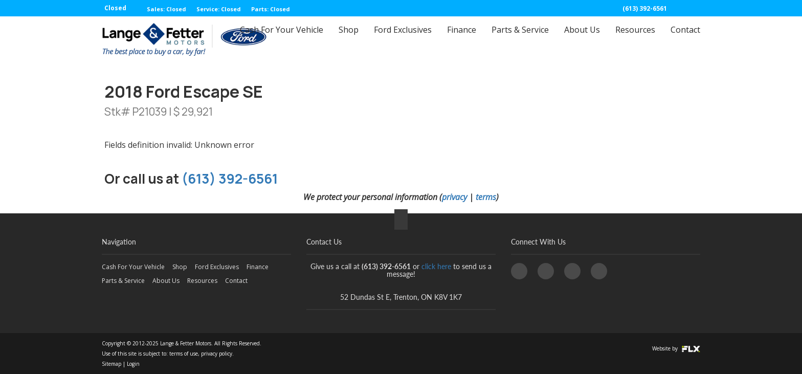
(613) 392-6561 (644, 8)
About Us (582, 39)
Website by (676, 348)
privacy (454, 197)
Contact (685, 39)
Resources (635, 39)
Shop (349, 39)
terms (486, 197)
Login (133, 363)
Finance (461, 39)
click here (436, 266)
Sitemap (111, 363)
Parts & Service (520, 39)
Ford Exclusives (403, 39)
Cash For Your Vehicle (281, 39)
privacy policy (216, 353)
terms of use (183, 353)
